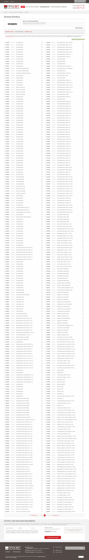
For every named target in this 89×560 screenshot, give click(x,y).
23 (51, 515)
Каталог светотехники (32, 7)
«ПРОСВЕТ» (14, 557)
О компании (6, 1)
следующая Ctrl (56, 515)
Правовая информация (41, 556)
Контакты (12, 1)
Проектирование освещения (59, 7)
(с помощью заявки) (9, 36)
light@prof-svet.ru (30, 547)
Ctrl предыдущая (33, 515)
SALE (22, 7)
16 (48, 515)
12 (41, 515)
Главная (5, 12)
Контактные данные (17, 551)
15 (46, 515)
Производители (44, 7)
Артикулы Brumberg (19, 31)
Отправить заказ (28, 31)
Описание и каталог (9, 31)
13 (43, 515)
